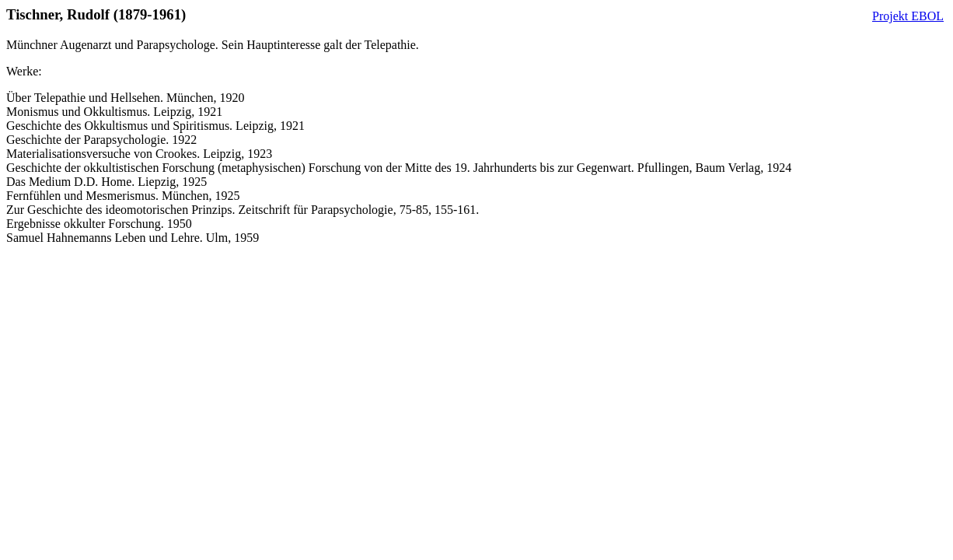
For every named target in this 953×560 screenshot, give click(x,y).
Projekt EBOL (908, 16)
